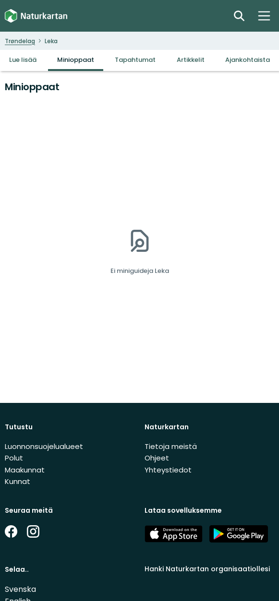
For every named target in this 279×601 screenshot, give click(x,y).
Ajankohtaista (247, 59)
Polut (14, 458)
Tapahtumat (135, 59)
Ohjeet (157, 458)
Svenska (20, 589)
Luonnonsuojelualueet (44, 446)
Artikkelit (191, 59)
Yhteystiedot (168, 470)
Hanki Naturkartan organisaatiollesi (207, 569)
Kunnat (17, 481)
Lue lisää (22, 59)
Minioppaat (75, 59)
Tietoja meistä (171, 446)
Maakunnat (25, 470)
